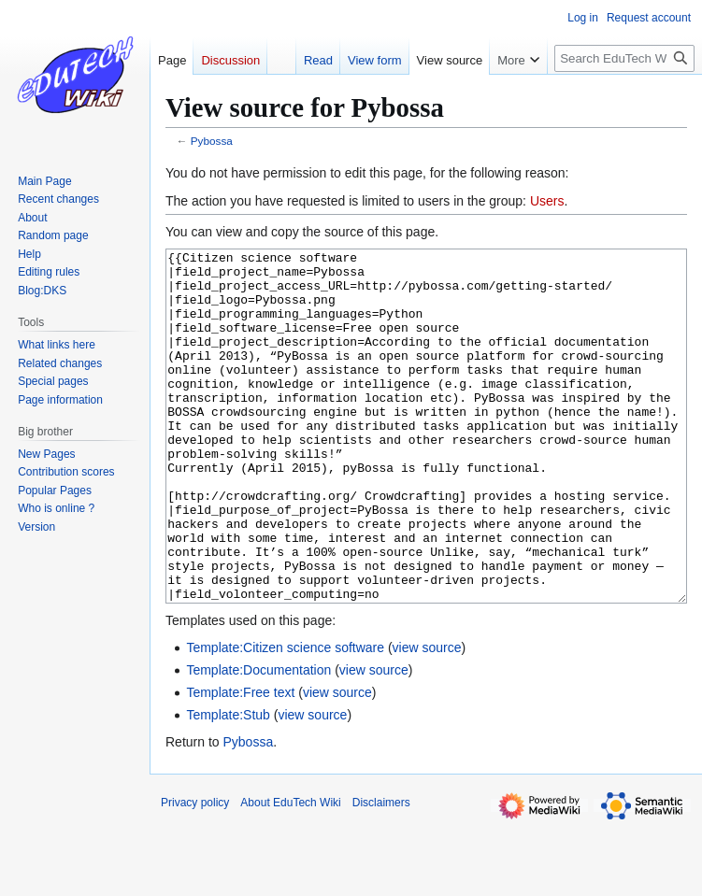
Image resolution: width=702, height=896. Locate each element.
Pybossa (212, 141)
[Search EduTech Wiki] (624, 58)
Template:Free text (240, 762)
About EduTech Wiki (290, 872)
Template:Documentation (258, 739)
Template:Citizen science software (285, 717)
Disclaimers (381, 872)
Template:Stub (228, 784)
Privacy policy (195, 872)
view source (427, 717)
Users (547, 200)
